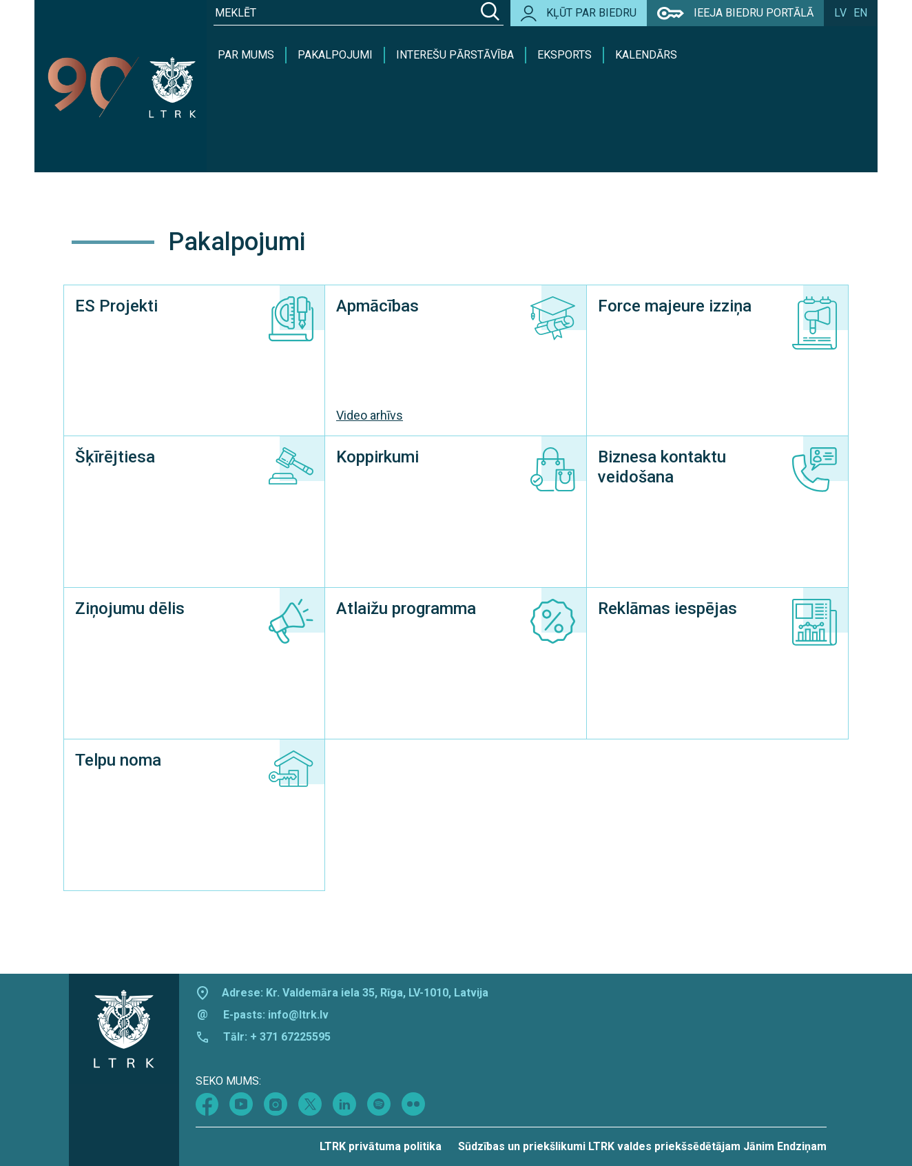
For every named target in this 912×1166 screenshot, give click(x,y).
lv (840, 12)
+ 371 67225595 (290, 1036)
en (860, 12)
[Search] (490, 13)
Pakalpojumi (335, 54)
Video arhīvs (369, 415)
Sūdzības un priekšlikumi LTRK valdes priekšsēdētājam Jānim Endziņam (642, 1146)
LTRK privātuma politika (381, 1146)
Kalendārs (646, 54)
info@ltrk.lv (298, 1014)
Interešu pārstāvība (455, 54)
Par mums (246, 54)
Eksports (564, 54)
